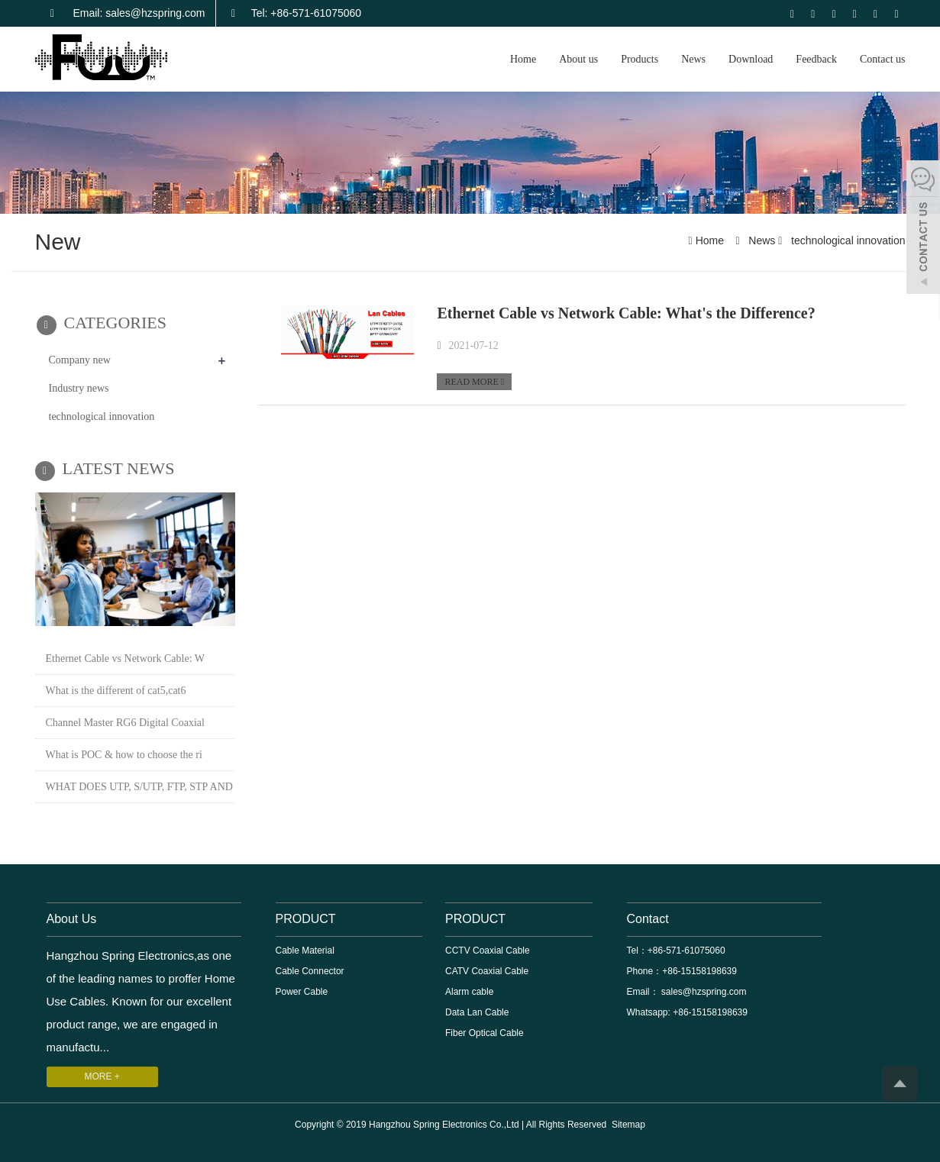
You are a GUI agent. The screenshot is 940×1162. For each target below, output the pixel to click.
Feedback (816, 59)
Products (639, 59)
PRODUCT (306, 918)
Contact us (883, 59)
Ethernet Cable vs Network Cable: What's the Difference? (626, 313)
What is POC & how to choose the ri (124, 754)
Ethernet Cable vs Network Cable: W (125, 658)
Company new (80, 360)
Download (750, 59)
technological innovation (846, 240)
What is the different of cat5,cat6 (116, 690)
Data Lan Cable (477, 1012)
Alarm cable (469, 991)
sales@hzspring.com (703, 991)
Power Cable (302, 991)
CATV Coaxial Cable (486, 971)
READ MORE (474, 381)
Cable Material (305, 950)
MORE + (102, 1076)
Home (523, 59)
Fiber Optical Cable (484, 1033)
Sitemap (628, 1124)
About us (578, 59)
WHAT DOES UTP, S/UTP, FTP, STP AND (139, 786)
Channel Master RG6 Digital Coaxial (125, 722)
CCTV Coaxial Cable (487, 950)
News (693, 59)
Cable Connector (310, 971)
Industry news (79, 388)
